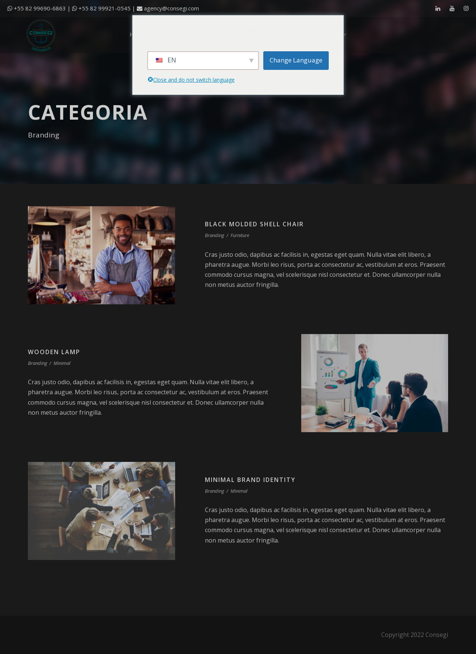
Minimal (62, 363)
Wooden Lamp (54, 352)
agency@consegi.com (171, 8)
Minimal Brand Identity (250, 480)
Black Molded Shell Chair (254, 224)
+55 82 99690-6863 (40, 8)
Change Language (296, 60)
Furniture (240, 235)
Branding (214, 235)
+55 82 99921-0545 (104, 8)
